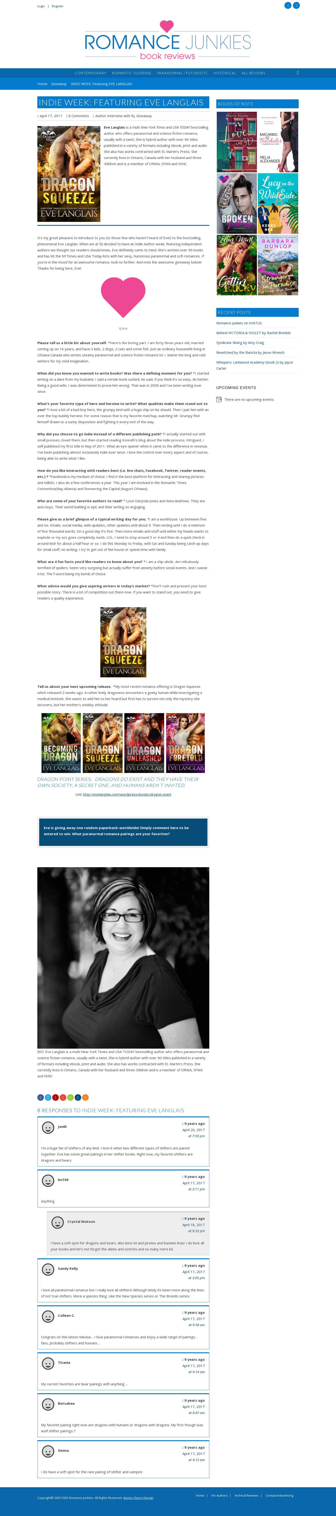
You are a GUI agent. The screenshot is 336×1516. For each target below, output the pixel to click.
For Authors (219, 1496)
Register (57, 6)
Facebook (287, 5)
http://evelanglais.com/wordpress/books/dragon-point (127, 794)
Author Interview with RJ (114, 115)
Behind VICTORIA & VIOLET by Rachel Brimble (253, 332)
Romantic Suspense (131, 73)
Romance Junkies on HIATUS (239, 323)
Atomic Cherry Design (138, 1498)
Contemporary (90, 73)
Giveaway (144, 115)
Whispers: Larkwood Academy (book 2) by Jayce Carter (254, 365)
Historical (225, 73)
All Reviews (254, 73)
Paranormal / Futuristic (182, 73)
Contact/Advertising (279, 1496)
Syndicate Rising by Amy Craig (240, 342)
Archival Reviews (247, 1496)
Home (200, 1496)
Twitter (296, 5)
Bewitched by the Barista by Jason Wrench (250, 352)
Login (41, 6)
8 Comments (79, 115)
